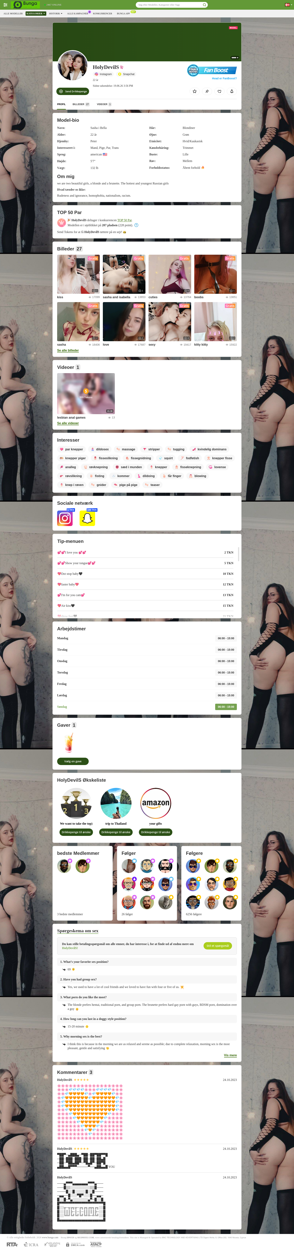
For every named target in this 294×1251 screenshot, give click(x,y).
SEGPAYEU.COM (85, 1237)
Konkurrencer (102, 13)
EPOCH (70, 1237)
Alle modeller (13, 13)
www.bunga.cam (50, 1237)
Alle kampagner (78, 13)
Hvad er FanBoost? (224, 78)
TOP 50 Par (124, 220)
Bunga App (124, 13)
